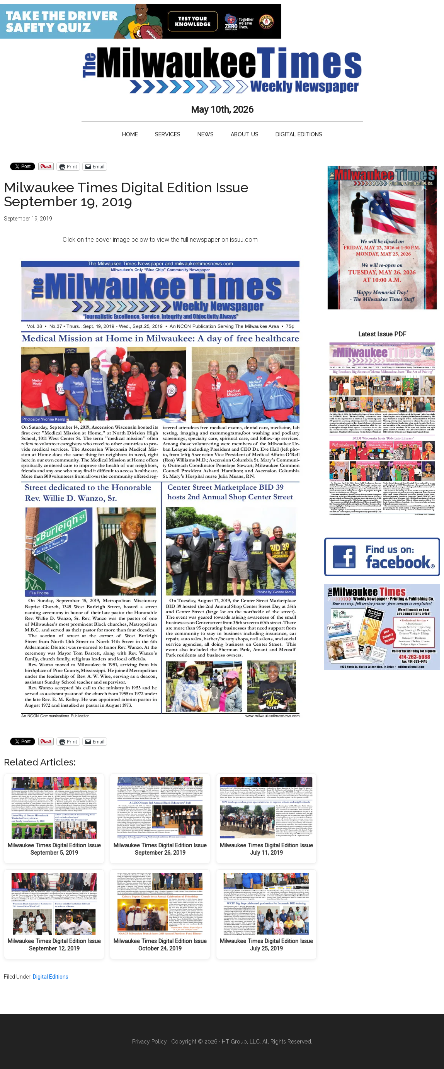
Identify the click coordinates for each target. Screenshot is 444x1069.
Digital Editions (50, 977)
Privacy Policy (149, 1041)
